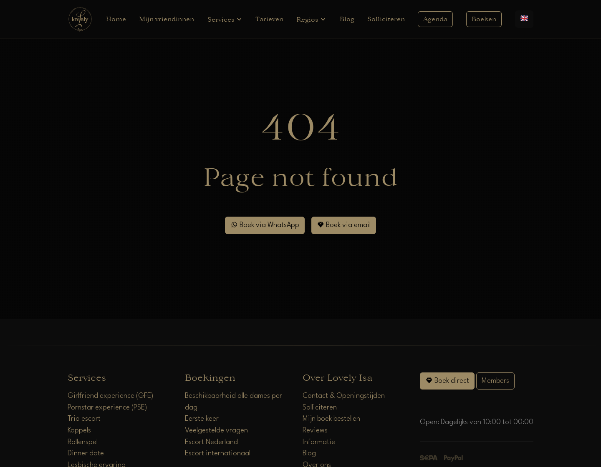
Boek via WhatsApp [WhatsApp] (264, 225)
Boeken (484, 19)
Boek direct (447, 381)
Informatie (319, 442)
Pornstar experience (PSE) (107, 407)
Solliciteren (386, 19)
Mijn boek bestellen (331, 418)
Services (224, 19)
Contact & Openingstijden (344, 396)
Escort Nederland (211, 442)
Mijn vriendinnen (166, 19)
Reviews (315, 430)
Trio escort (84, 418)
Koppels (79, 430)
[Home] (80, 18)
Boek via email (344, 225)
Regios (311, 19)
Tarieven (269, 19)
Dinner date (86, 453)
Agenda (435, 19)
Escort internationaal (217, 453)
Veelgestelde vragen (216, 430)
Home (116, 19)
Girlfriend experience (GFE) (111, 396)
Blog (347, 19)
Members (495, 381)
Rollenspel (83, 442)
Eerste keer (202, 418)
